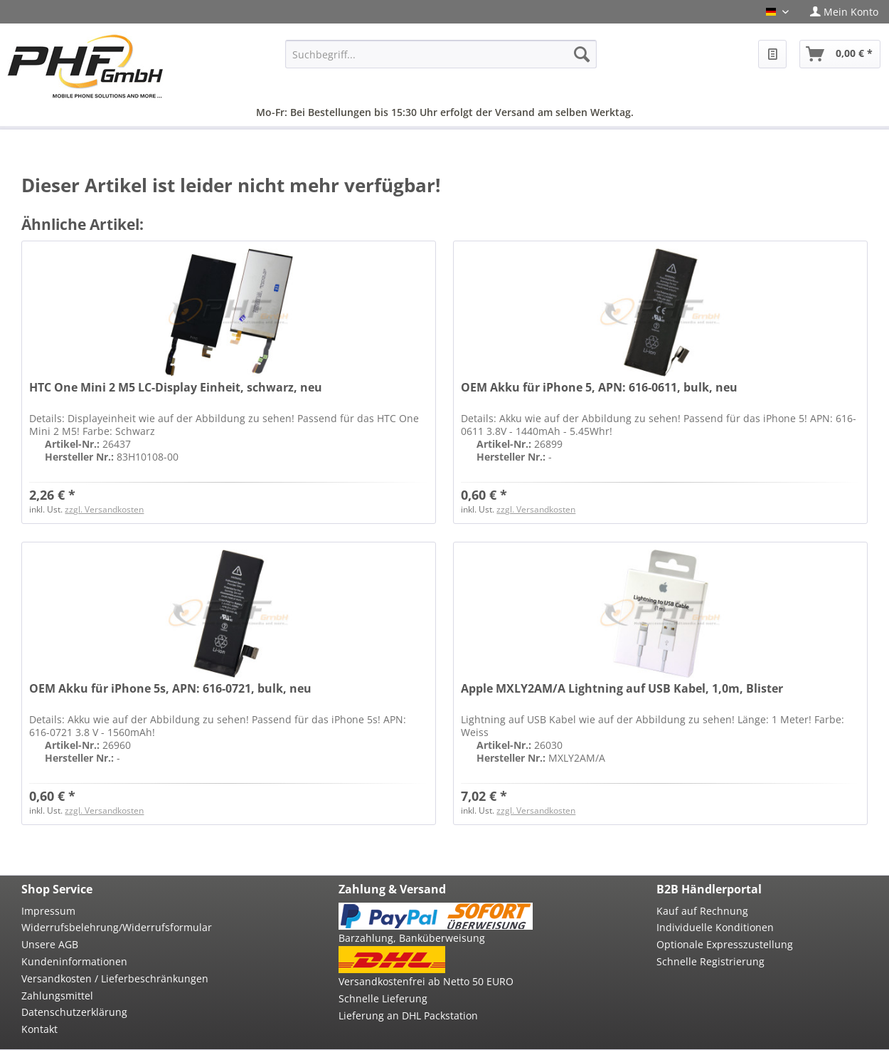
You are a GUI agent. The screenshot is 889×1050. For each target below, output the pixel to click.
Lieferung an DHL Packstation (408, 1015)
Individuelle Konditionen (715, 927)
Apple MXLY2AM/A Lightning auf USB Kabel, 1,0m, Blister (622, 688)
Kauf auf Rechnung (702, 911)
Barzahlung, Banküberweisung (412, 938)
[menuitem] (844, 12)
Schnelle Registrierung (710, 961)
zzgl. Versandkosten (104, 509)
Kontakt (39, 1029)
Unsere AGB (49, 944)
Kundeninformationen (74, 961)
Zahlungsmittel (57, 995)
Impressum (48, 911)
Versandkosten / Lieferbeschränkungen (114, 978)
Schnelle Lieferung (383, 998)
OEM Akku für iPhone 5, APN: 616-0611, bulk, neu (599, 387)
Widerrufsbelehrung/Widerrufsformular (116, 927)
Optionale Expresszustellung (724, 944)
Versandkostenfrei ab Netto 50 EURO (426, 981)
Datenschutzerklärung (74, 1012)
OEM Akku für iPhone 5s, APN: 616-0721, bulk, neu (170, 688)
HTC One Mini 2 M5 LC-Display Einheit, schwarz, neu (175, 387)
